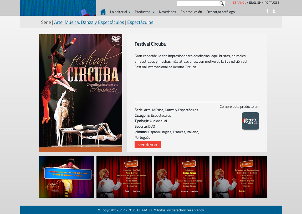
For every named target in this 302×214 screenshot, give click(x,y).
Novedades (167, 11)
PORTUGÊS (271, 2)
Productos (145, 11)
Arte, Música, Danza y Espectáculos (89, 22)
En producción (191, 11)
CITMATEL (145, 210)
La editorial (120, 11)
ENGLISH (255, 2)
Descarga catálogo (221, 11)
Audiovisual (158, 121)
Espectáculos (140, 22)
